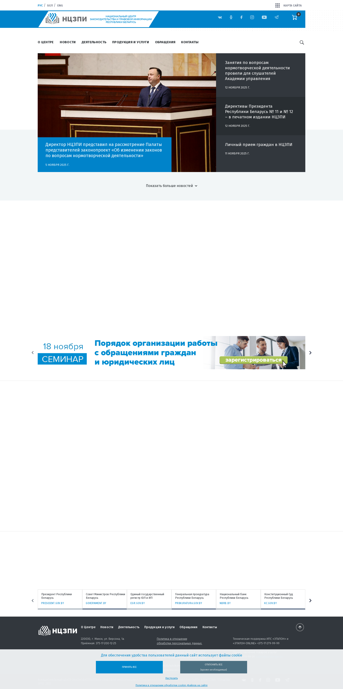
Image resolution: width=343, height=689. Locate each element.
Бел (50, 5)
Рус (40, 5)
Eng (60, 5)
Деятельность (94, 42)
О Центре (46, 42)
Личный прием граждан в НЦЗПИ (258, 146)
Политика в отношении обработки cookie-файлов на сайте (172, 685)
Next (310, 353)
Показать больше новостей (169, 186)
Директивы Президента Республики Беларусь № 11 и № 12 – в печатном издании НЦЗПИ (259, 113)
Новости (68, 42)
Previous (32, 353)
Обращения (165, 42)
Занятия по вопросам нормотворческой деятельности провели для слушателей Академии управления (257, 72)
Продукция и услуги (130, 42)
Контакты (189, 42)
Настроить (171, 678)
